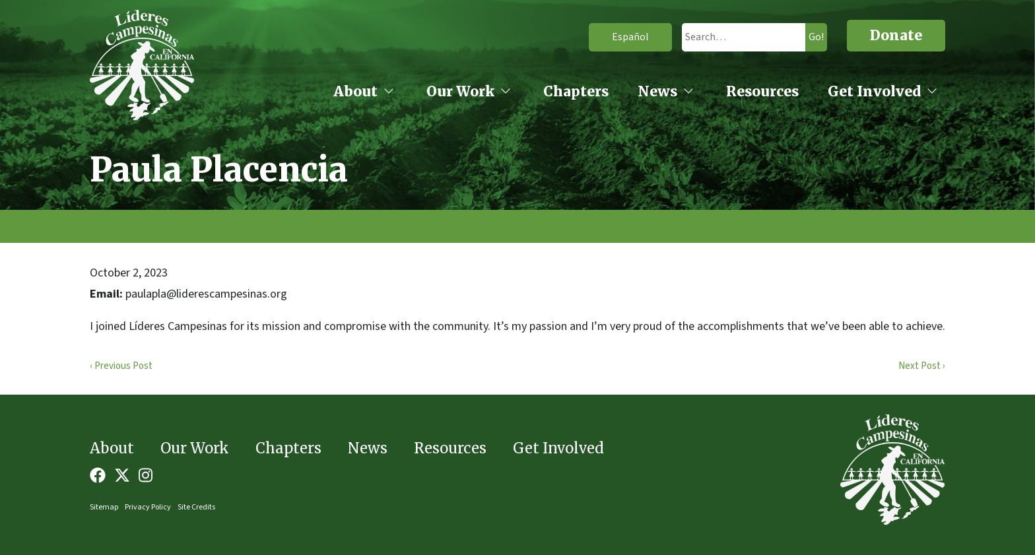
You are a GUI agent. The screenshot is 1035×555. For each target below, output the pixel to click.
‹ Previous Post (121, 366)
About (355, 91)
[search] (732, 37)
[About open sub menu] (389, 92)
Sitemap (104, 507)
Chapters (576, 91)
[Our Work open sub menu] (506, 92)
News (657, 91)
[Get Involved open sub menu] (932, 92)
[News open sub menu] (688, 92)
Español (610, 37)
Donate (896, 35)
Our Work (460, 91)
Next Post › (921, 366)
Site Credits (196, 507)
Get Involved (874, 91)
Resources (762, 91)
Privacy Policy (148, 507)
